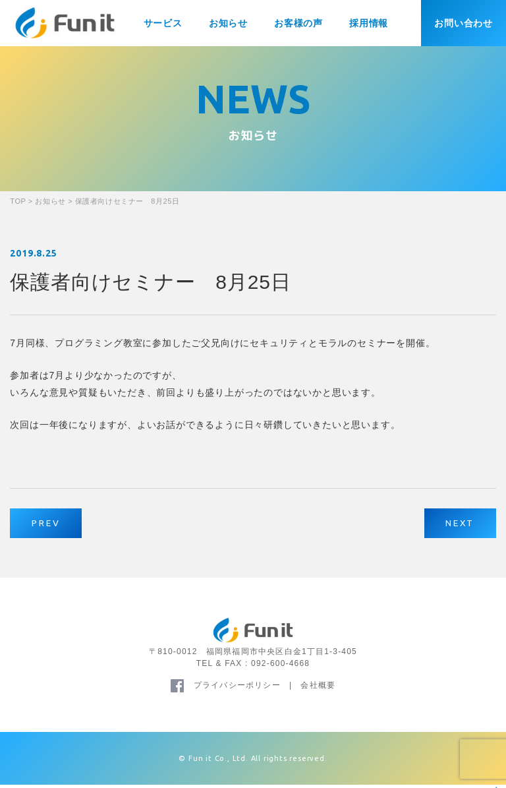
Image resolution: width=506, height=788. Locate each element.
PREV (49, 525)
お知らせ (228, 23)
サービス (163, 23)
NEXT (456, 525)
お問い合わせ (463, 23)
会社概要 (317, 688)
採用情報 (368, 23)
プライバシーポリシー (237, 688)
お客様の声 (298, 23)
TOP (18, 201)
